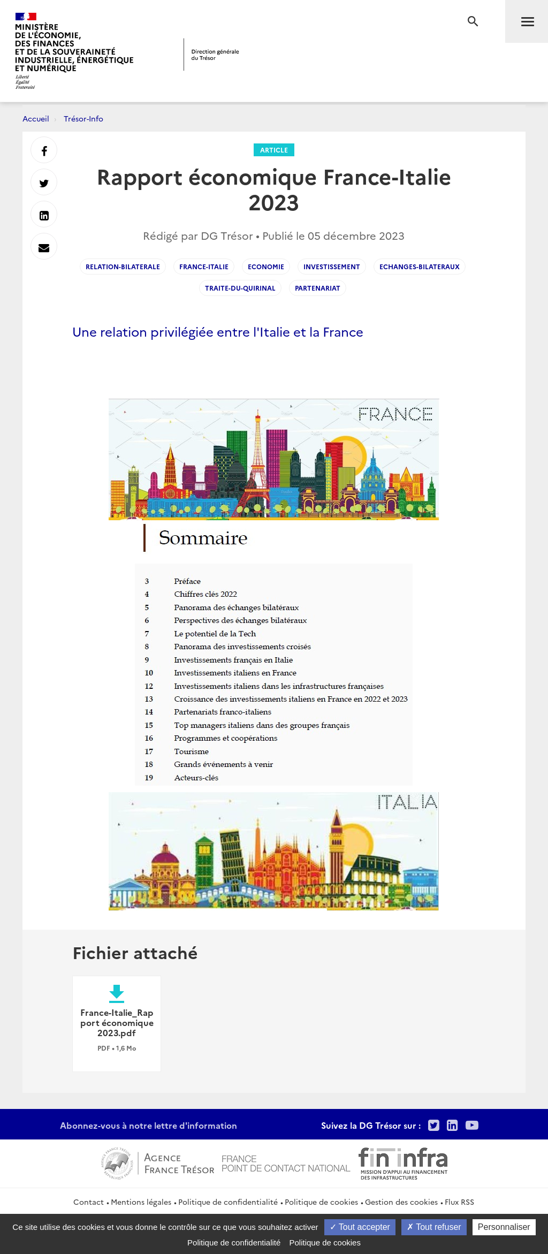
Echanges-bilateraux (419, 266)
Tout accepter (360, 1227)
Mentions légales (141, 1201)
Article (274, 149)
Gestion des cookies (401, 1201)
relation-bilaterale (123, 266)
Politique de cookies (321, 1201)
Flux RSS (459, 1201)
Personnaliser (504, 1227)
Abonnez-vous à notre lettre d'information (148, 1125)
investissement (331, 266)
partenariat (317, 287)
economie (266, 266)
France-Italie (204, 266)
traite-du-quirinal (240, 287)
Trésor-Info (83, 118)
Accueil (35, 118)
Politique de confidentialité (228, 1201)
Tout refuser (434, 1227)
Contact (88, 1201)
